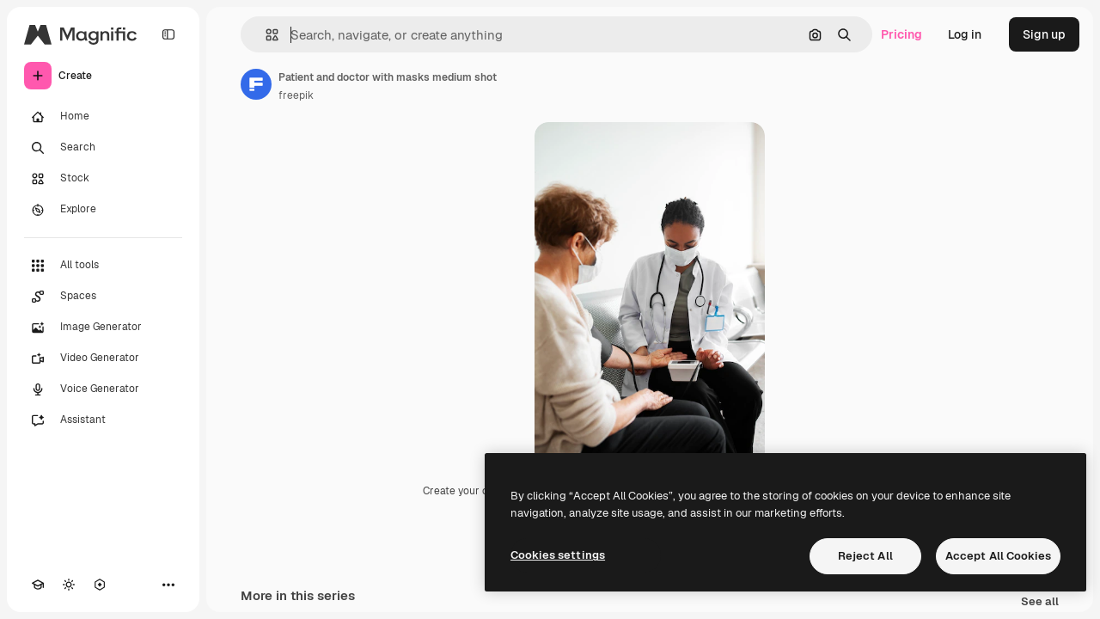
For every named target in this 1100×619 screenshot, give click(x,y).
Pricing (901, 34)
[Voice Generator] (103, 389)
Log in (964, 34)
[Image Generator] (103, 327)
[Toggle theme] (68, 584)
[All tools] (103, 265)
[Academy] (38, 584)
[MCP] (99, 584)
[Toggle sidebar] (168, 34)
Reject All (865, 556)
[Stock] (103, 179)
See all (1040, 602)
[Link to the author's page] (256, 84)
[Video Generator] (103, 358)
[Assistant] (103, 420)
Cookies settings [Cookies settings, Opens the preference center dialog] (557, 555)
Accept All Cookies (998, 556)
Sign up (1044, 34)
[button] (265, 34)
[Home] (103, 117)
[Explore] (103, 210)
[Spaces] (103, 296)
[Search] (103, 148)
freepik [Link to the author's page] (296, 95)
